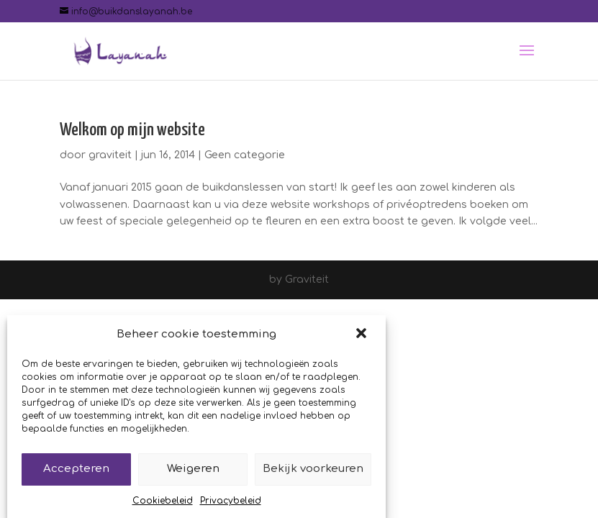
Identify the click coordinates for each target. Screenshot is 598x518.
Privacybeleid (230, 504)
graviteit (110, 155)
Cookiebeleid (162, 504)
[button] (362, 338)
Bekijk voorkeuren (313, 472)
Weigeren (193, 472)
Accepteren (76, 472)
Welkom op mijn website (132, 130)
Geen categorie (244, 155)
